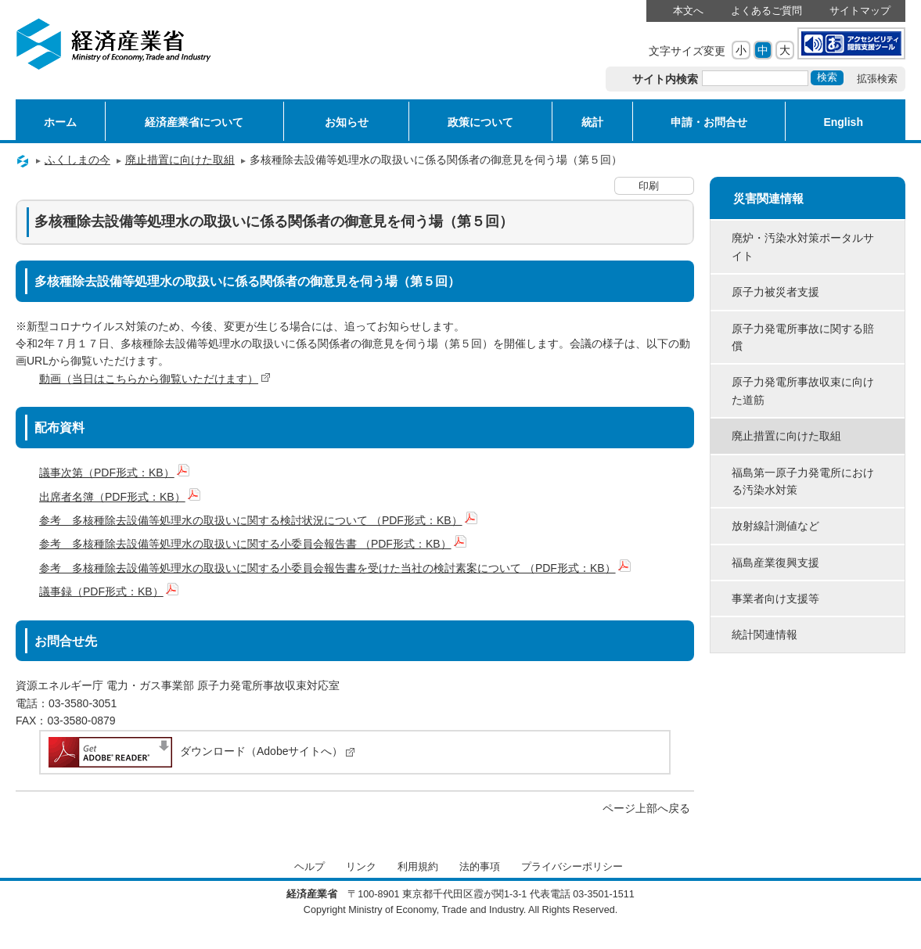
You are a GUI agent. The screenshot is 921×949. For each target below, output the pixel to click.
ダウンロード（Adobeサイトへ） (200, 751)
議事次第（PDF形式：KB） (114, 472)
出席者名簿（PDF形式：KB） (119, 497)
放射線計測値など (775, 525)
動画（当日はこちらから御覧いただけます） (155, 378)
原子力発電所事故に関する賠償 (803, 337)
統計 (592, 122)
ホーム (60, 122)
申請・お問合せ (709, 122)
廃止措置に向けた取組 (180, 159)
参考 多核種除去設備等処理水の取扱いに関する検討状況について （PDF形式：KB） (258, 520)
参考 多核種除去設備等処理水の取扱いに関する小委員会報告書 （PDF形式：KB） (252, 543)
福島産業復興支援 (775, 562)
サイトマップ (859, 10)
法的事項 (479, 866)
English (843, 122)
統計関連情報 (764, 634)
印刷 (649, 186)
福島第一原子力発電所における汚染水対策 (803, 481)
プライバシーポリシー (572, 866)
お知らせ (347, 122)
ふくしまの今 (77, 159)
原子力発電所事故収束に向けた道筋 (803, 390)
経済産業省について (194, 122)
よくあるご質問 (766, 10)
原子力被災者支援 (775, 292)
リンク (361, 866)
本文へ (688, 10)
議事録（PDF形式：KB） (108, 591)
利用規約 (418, 866)
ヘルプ (309, 866)
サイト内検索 (665, 79)
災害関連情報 (768, 198)
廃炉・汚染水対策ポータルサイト (803, 246)
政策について (480, 122)
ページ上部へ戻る (646, 808)
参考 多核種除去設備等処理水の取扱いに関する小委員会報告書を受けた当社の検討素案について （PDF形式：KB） (335, 568)
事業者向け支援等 (775, 598)
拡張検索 (877, 79)
